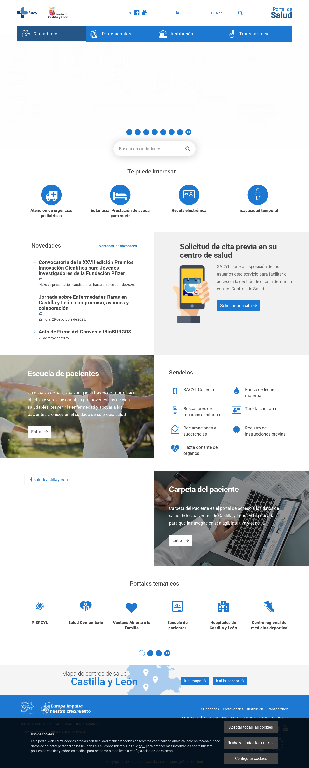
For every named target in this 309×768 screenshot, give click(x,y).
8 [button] (180, 132)
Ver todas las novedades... (119, 246)
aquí (142, 746)
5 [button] (155, 132)
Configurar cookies (251, 758)
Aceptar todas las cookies (251, 727)
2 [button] (129, 132)
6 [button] (163, 132)
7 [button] (172, 132)
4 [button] (146, 132)
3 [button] (138, 132)
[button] (188, 132)
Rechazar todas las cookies (251, 742)
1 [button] (121, 132)
